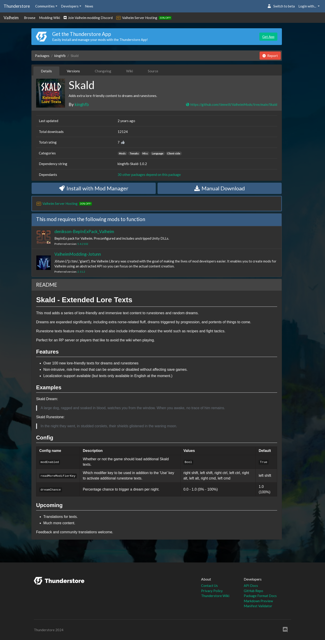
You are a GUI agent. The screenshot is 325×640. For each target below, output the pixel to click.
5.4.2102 (82, 244)
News (89, 6)
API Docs (251, 585)
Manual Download (219, 188)
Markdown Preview (258, 601)
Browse (29, 18)
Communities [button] (45, 6)
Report (270, 56)
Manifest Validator (258, 606)
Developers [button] (70, 6)
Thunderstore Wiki (215, 596)
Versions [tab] (73, 71)
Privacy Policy (212, 591)
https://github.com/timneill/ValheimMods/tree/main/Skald (231, 104)
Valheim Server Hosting (139, 18)
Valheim (11, 17)
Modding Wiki (49, 18)
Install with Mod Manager (93, 188)
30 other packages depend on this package (149, 174)
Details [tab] (46, 71)
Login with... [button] (307, 6)
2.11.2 (81, 271)
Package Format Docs (260, 596)
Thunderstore (17, 6)
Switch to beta (281, 6)
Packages (42, 56)
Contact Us (209, 585)
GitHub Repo (253, 591)
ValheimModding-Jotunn (77, 254)
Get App (268, 37)
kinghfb (60, 56)
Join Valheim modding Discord (88, 18)
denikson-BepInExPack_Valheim (84, 231)
